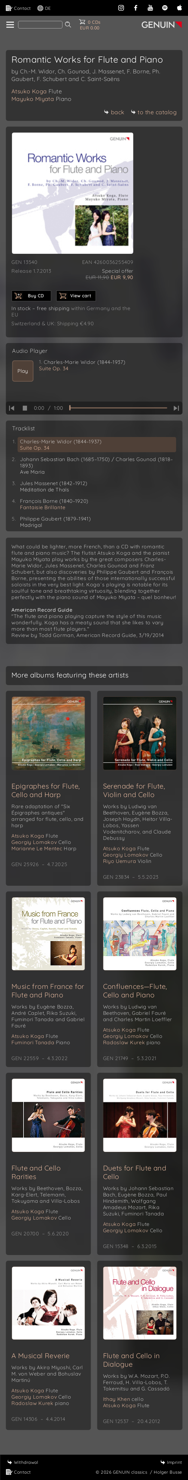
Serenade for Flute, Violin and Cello (134, 790)
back (114, 112)
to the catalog (154, 112)
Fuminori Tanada (40, 1042)
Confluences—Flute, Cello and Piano (135, 990)
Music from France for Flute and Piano (47, 990)
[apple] (179, 7)
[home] (9, 25)
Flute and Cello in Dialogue (131, 1360)
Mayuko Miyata (41, 99)
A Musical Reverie (40, 1355)
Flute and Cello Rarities (36, 1172)
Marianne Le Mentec (44, 848)
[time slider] (118, 408)
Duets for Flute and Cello (134, 1172)
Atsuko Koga (36, 91)
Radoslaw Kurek (132, 1042)
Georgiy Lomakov (41, 842)
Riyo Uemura (127, 861)
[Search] (40, 24)
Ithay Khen (123, 1399)
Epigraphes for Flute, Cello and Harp (45, 790)
